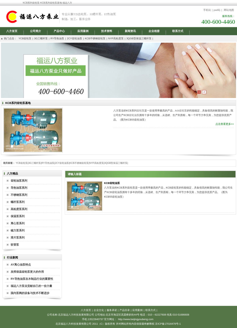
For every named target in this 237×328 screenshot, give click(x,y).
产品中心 (59, 31)
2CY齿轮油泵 (74, 38)
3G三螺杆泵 (41, 38)
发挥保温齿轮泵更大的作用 (27, 271)
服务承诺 (112, 310)
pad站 (216, 9)
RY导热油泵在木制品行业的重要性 (32, 278)
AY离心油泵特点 (21, 264)
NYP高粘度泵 (116, 38)
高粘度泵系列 (19, 209)
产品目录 (124, 310)
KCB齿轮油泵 (112, 183)
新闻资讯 (130, 31)
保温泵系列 (17, 216)
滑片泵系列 (17, 237)
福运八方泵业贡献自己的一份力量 (31, 285)
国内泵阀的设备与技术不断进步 (30, 293)
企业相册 (154, 31)
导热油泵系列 (19, 187)
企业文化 (99, 310)
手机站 (207, 9)
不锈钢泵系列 (19, 194)
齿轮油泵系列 (19, 180)
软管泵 (15, 244)
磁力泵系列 (17, 230)
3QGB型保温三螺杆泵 (138, 38)
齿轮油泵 (134, 115)
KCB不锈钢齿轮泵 (95, 38)
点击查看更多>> (224, 124)
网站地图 (229, 9)
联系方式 (177, 31)
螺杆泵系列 (17, 202)
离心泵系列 (17, 223)
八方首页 (11, 31)
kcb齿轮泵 (181, 110)
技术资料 (106, 31)
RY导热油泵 (57, 38)
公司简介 (35, 31)
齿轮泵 (140, 110)
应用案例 (82, 31)
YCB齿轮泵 (25, 38)
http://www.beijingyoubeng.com (135, 319)
